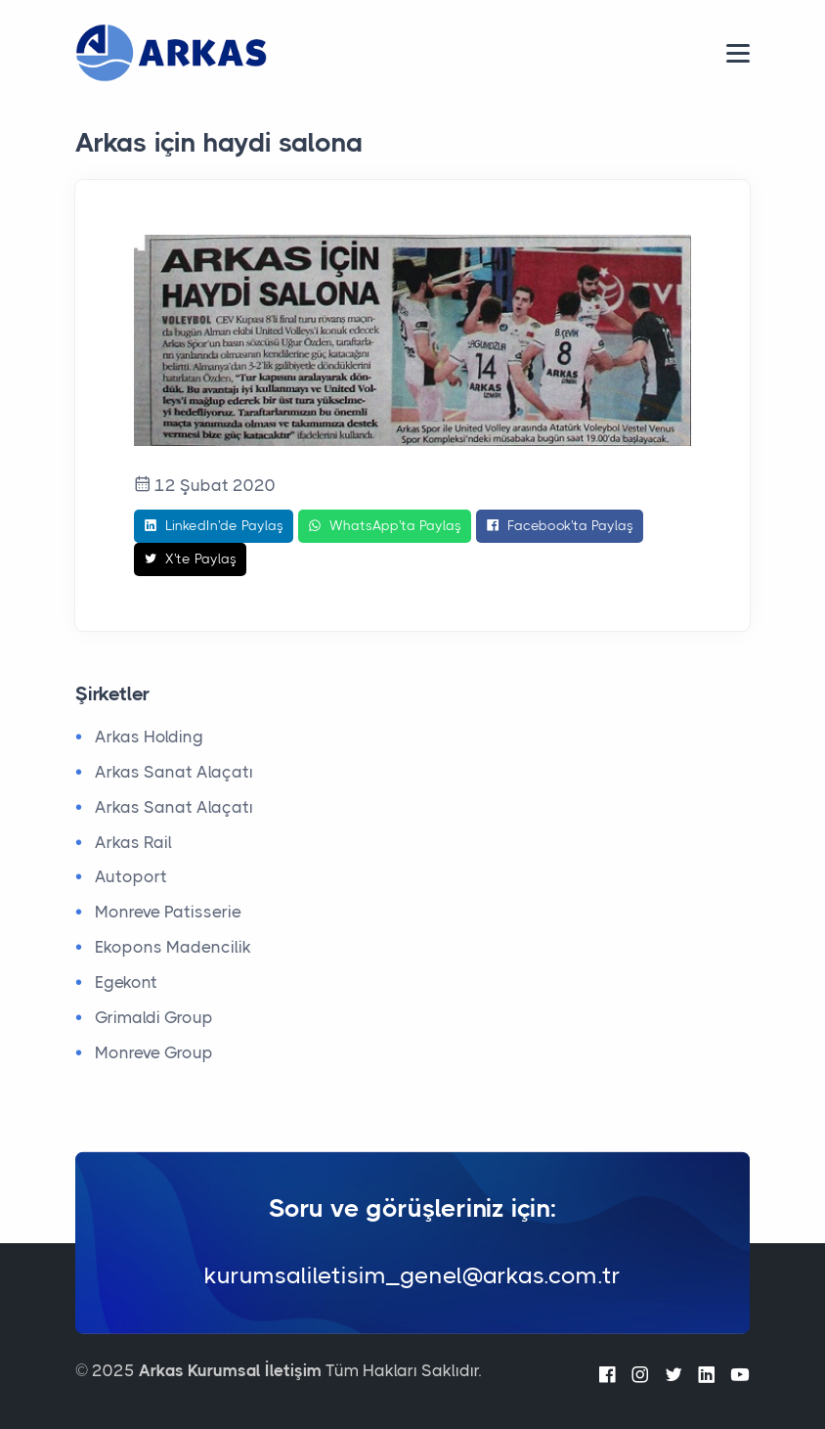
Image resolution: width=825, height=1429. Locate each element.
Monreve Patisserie (168, 911)
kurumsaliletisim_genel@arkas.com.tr (412, 1274)
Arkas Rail (133, 842)
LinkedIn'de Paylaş (213, 526)
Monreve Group (154, 1052)
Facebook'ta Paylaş (559, 526)
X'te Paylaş (190, 559)
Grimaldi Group (154, 1017)
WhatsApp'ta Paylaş (384, 526)
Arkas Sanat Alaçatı (174, 771)
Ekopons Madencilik (173, 947)
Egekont (126, 982)
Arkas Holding (149, 736)
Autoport (131, 876)
